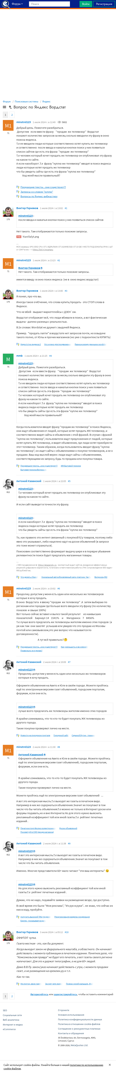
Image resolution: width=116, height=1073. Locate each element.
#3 (66, 290)
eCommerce (9, 1029)
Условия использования (71, 1014)
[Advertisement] (58, 18)
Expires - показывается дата (33, 920)
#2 (58, 260)
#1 (66, 208)
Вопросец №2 (100, 577)
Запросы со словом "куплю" (36, 191)
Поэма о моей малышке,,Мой (79, 983)
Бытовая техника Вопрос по (33, 469)
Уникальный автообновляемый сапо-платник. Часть (66, 577)
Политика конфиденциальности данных (80, 1019)
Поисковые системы (26, 101)
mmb (19, 355)
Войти (85, 4)
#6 (58, 588)
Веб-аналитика (11, 1019)
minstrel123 (23, 122)
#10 (66, 932)
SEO (5, 1010)
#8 (58, 747)
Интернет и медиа (13, 1024)
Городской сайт (61, 735)
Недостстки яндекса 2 (30, 344)
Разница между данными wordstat (91, 344)
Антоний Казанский (28, 481)
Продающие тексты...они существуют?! (43, 187)
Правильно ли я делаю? (31, 650)
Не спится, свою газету (31, 983)
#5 (69, 481)
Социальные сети (12, 1015)
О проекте (63, 1010)
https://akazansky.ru (47, 565)
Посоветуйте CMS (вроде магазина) (37, 832)
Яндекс (46, 101)
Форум (7, 101)
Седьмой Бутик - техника (83, 735)
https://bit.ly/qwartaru (43, 249)
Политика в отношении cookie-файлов (79, 1024)
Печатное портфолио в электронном (38, 828)
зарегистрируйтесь (65, 994)
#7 (69, 662)
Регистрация (104, 4)
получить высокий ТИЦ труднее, (35, 916)
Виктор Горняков (27, 208)
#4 (50, 355)
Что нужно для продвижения (57, 344)
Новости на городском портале (35, 735)
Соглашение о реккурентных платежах (79, 1028)
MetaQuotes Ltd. (79, 1045)
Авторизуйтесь (39, 994)
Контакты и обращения (71, 1033)
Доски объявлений (68, 828)
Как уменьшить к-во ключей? (74, 646)
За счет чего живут (54, 983)
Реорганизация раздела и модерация (72, 916)
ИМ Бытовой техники (71, 465)
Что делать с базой (29, 577)
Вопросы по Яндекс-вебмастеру (38, 196)
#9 (69, 843)
